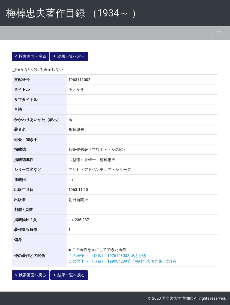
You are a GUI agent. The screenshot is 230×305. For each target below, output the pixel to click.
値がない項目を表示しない (39, 69)
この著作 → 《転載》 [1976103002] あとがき (108, 255)
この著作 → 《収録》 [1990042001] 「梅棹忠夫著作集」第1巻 (122, 261)
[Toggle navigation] (219, 33)
